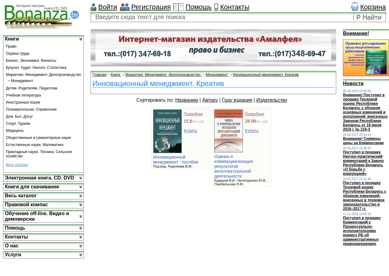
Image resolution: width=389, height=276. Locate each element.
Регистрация (151, 7)
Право (11, 46)
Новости (353, 83)
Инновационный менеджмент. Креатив (266, 75)
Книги (12, 38)
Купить (190, 130)
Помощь (198, 7)
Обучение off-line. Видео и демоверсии (37, 216)
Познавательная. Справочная (31, 109)
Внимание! (356, 33)
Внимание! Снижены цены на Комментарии (363, 140)
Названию (186, 100)
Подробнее (193, 114)
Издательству (271, 100)
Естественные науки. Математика (35, 145)
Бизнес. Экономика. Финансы (31, 60)
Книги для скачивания (32, 186)
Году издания (237, 100)
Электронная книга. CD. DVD (39, 177)
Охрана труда (17, 53)
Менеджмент (22, 81)
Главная (99, 75)
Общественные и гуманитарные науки (38, 138)
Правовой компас (26, 204)
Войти (107, 7)
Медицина (14, 130)
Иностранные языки (23, 102)
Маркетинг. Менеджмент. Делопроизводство (43, 75)
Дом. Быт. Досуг (19, 116)
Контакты (234, 7)
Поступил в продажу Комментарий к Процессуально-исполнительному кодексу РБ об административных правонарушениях (362, 231)
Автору (210, 100)
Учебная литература (23, 95)
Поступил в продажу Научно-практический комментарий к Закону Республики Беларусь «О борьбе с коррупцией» (363, 163)
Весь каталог (17, 165)
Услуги (13, 254)
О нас (11, 245)
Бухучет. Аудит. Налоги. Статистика (36, 67)
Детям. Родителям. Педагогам (31, 88)
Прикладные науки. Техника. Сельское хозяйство (39, 154)
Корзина (373, 7)
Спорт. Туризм (18, 123)
